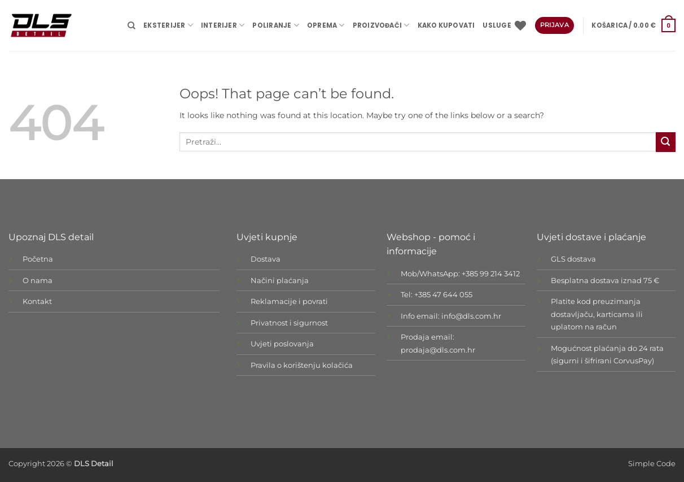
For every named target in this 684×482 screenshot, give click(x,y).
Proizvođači (381, 25)
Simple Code (652, 463)
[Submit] (666, 142)
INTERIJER (222, 25)
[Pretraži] (131, 25)
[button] (633, 25)
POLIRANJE (275, 25)
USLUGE (497, 25)
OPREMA (326, 25)
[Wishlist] (520, 25)
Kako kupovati (446, 25)
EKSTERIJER (168, 25)
